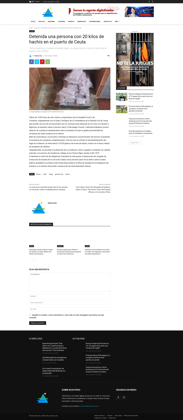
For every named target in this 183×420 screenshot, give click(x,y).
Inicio (31, 28)
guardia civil (59, 174)
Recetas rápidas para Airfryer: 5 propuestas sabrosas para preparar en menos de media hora (69, 252)
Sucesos (37, 28)
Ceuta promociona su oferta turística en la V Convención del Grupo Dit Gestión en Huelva (140, 121)
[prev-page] (30, 259)
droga (51, 174)
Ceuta (31, 246)
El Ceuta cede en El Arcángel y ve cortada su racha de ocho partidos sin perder (141, 108)
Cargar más (135, 143)
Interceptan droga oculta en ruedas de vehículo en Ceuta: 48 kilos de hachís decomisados (41, 252)
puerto (67, 174)
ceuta (45, 174)
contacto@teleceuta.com (89, 406)
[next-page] (34, 259)
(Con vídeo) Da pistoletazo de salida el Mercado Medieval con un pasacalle (53, 371)
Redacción (38, 56)
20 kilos (38, 174)
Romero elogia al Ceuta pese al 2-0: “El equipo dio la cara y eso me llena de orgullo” (141, 96)
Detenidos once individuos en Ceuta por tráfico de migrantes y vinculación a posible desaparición (97, 252)
